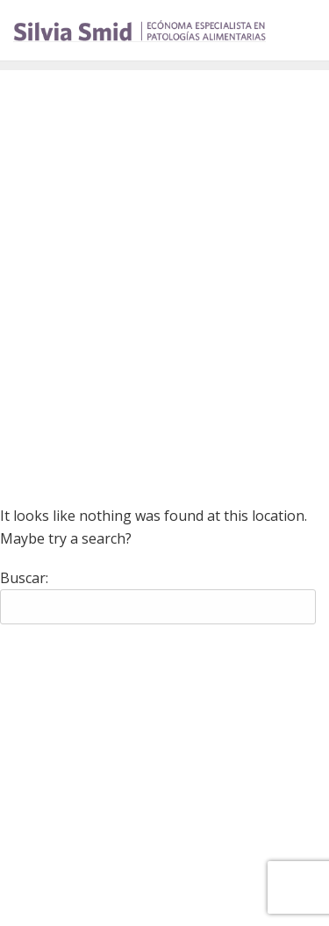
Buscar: (24, 578)
